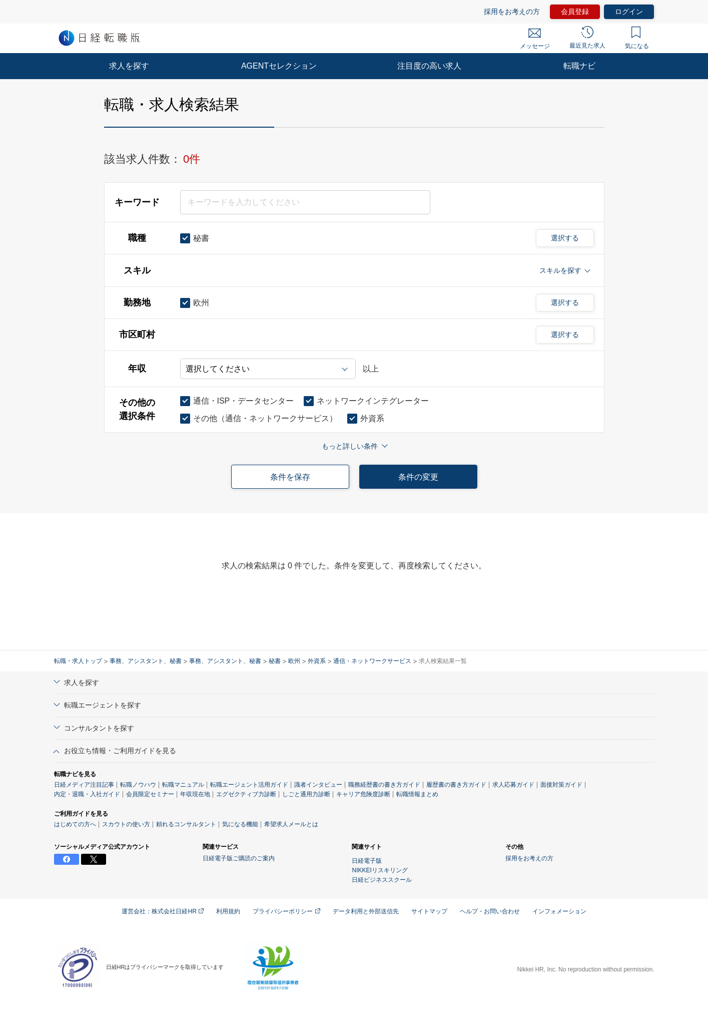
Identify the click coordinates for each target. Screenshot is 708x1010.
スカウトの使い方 (126, 824)
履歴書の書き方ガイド (456, 784)
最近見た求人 (587, 37)
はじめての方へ (75, 824)
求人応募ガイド (513, 784)
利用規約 (228, 911)
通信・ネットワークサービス (372, 660)
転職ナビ (579, 66)
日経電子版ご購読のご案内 (239, 858)
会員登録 (575, 12)
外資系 (317, 660)
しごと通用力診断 (306, 794)
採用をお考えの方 (512, 12)
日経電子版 (367, 860)
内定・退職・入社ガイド (87, 794)
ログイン (629, 12)
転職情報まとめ (417, 794)
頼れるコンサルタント (186, 824)
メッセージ (535, 39)
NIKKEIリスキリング (379, 870)
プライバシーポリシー (286, 911)
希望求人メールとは (291, 824)
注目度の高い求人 (429, 66)
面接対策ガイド (561, 784)
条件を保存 (290, 477)
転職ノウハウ (138, 784)
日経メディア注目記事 (84, 784)
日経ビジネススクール (382, 879)
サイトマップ (429, 911)
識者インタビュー (318, 784)
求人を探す (129, 66)
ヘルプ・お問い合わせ (490, 911)
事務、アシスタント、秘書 (146, 660)
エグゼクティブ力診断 (246, 794)
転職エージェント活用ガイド (249, 784)
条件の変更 (418, 477)
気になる (637, 38)
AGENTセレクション (279, 66)
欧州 (294, 660)
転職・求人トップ (78, 660)
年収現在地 (195, 794)
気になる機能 (240, 824)
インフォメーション (559, 911)
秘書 (275, 660)
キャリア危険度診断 (363, 794)
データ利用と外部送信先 (366, 911)
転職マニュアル (183, 784)
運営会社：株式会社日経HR (163, 911)
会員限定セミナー (150, 794)
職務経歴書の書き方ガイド (384, 784)
